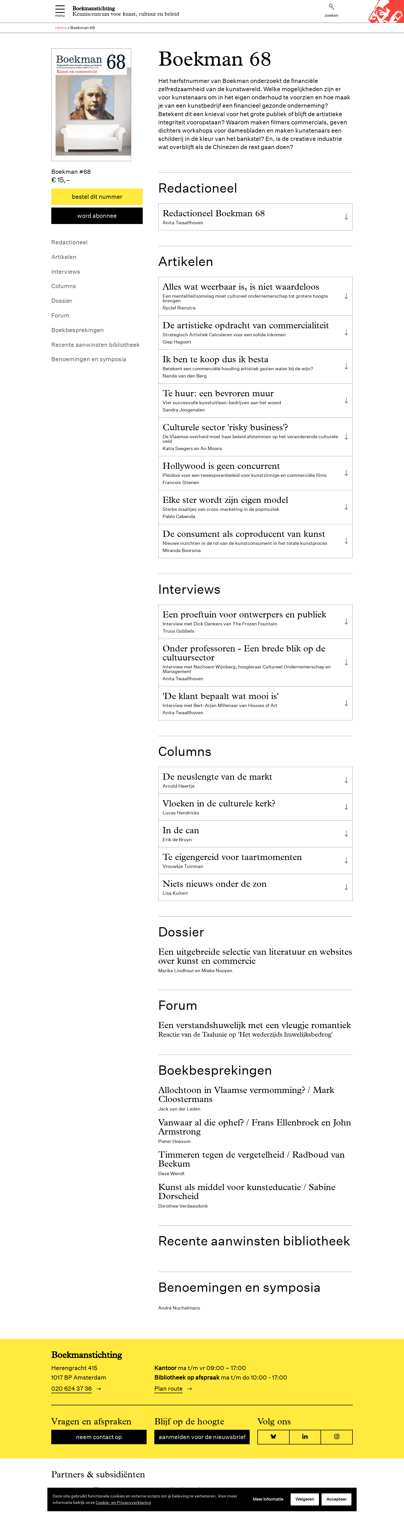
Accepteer (336, 1499)
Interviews (65, 271)
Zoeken (332, 11)
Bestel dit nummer (97, 196)
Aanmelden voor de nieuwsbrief (202, 1436)
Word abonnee (97, 215)
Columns (63, 285)
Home (61, 27)
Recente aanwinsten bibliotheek (95, 344)
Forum (60, 315)
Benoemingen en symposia (88, 359)
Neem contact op (99, 1436)
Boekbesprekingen (77, 329)
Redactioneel (69, 242)
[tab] (255, 217)
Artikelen (64, 256)
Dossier (61, 300)
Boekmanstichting (93, 8)
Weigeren (305, 1499)
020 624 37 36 (71, 1388)
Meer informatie (268, 1499)
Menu (60, 11)
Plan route (168, 1388)
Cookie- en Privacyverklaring (123, 1502)
